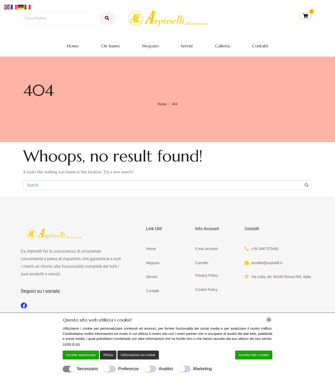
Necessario (87, 369)
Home (73, 45)
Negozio (150, 45)
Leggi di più (71, 344)
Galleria (222, 45)
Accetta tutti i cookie (254, 355)
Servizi (187, 45)
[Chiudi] (269, 319)
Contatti (260, 45)
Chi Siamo (110, 45)
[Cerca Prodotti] (58, 18)
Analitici (166, 369)
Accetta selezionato (81, 355)
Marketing (202, 369)
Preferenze (128, 369)
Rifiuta (108, 355)
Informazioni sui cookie (138, 355)
